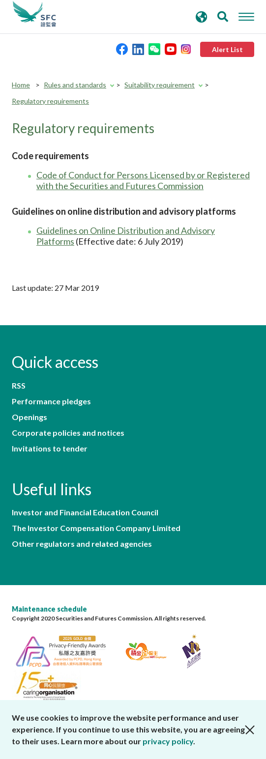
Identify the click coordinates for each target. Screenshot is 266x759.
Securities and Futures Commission (34, 14)
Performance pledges (51, 401)
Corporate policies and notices (68, 433)
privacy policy (168, 741)
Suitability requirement (159, 85)
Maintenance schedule (49, 609)
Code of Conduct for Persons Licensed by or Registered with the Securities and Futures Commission (143, 180)
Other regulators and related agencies (82, 544)
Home (21, 85)
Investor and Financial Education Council (85, 512)
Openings (29, 417)
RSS (19, 386)
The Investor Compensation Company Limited (96, 528)
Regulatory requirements (50, 101)
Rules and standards (75, 85)
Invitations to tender (50, 448)
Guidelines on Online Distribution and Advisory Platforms (125, 236)
